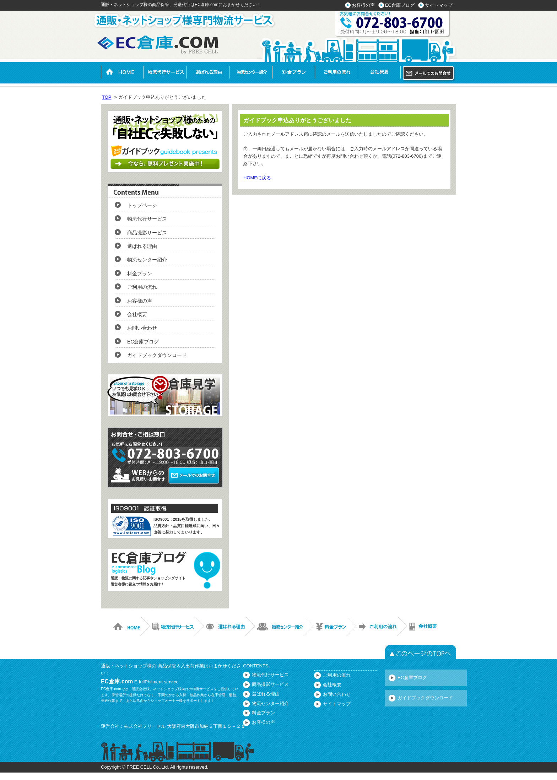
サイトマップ (439, 5)
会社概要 (379, 72)
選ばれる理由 (207, 72)
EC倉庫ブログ (400, 5)
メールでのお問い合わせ (429, 74)
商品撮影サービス (147, 232)
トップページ (142, 205)
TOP (107, 97)
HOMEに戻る (257, 177)
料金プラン (293, 72)
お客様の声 (363, 5)
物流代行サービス (165, 72)
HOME (122, 72)
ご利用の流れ (336, 72)
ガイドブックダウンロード (157, 355)
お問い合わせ (142, 328)
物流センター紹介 (250, 72)
